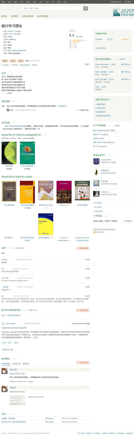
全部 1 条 (32, 310)
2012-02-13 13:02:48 (24, 260)
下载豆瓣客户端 (115, 2)
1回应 (16, 343)
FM (53, 2)
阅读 (47, 2)
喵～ (3, 296)
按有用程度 (6, 364)
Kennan (4, 260)
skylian (51, 422)
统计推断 (8, 238)
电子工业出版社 (15, 34)
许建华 (10, 37)
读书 (9, 2)
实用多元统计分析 (46, 205)
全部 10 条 (19, 248)
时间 (58, 2)
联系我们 (97, 433)
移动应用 (129, 433)
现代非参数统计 (44, 238)
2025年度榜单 (27, 16)
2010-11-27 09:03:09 (25, 287)
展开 (35, 337)
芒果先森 (104, 181)
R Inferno (63, 205)
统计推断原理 (9, 205)
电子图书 (14, 16)
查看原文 (62, 106)
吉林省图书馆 (100, 112)
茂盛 (11, 110)
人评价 (79, 37)
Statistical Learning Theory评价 (14, 328)
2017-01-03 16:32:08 (21, 296)
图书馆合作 (121, 433)
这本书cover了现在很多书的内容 (14, 422)
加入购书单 (25, 65)
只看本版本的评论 (14, 315)
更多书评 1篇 (8, 350)
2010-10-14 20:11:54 (25, 278)
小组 (40, 2)
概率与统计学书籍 (100, 142)
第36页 (13, 388)
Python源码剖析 (27, 166)
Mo (3, 269)
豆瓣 (3, 2)
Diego (51, 418)
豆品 (65, 2)
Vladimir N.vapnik (14, 31)
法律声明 (105, 433)
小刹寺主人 (105, 192)
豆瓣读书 (11, 8)
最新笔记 (26, 364)
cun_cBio (5, 278)
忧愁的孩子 (105, 170)
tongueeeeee (106, 160)
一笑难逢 (5, 287)
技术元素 (9, 166)
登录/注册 (127, 2)
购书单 (4, 16)
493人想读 (99, 211)
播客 (28, 2)
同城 (34, 2)
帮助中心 (112, 433)
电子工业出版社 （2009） (105, 79)
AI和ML (96, 138)
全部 (117, 126)
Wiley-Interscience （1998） (106, 64)
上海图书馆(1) (100, 104)
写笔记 (6, 65)
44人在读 (98, 203)
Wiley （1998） (101, 87)
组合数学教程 (82, 205)
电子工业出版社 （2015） (105, 72)
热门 (3, 253)
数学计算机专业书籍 (100, 131)
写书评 (15, 65)
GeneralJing (10, 324)
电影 (15, 2)
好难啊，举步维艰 (8, 418)
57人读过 (98, 207)
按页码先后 (16, 364)
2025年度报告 (43, 16)
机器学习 (96, 134)
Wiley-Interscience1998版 (81, 324)
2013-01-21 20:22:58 (20, 269)
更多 (9, 93)
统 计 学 (96, 146)
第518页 (13, 370)
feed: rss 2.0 (100, 232)
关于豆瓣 (80, 433)
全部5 (122, 59)
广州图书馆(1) (100, 108)
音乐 (22, 2)
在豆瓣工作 (89, 433)
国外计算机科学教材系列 (16, 51)
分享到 (34, 65)
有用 (88, 260)
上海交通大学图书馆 (103, 116)
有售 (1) (125, 64)
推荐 (87, 64)
